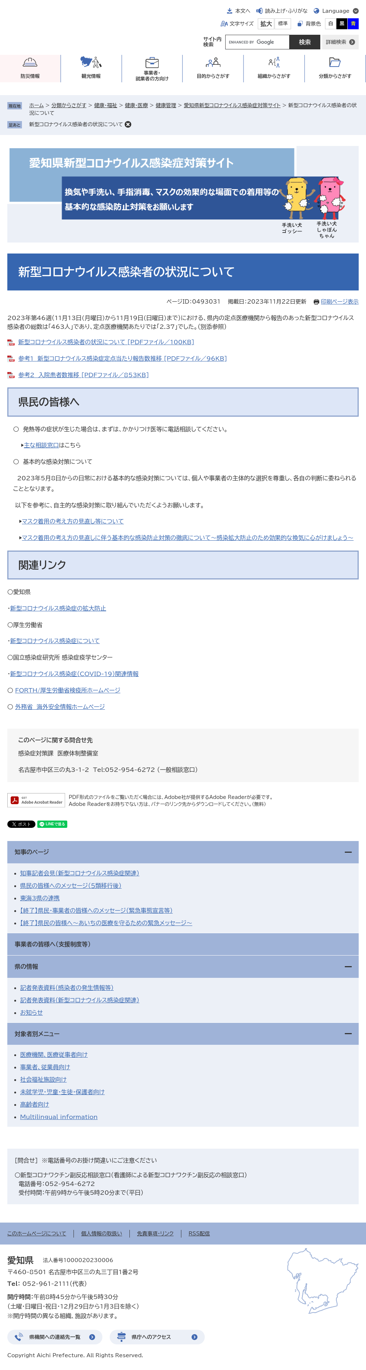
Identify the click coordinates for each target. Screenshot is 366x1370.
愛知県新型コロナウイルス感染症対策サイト (232, 105)
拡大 (266, 24)
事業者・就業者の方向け (152, 76)
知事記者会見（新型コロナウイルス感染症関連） (79, 873)
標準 (283, 23)
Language (336, 11)
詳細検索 (336, 42)
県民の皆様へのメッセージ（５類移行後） (71, 886)
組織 (274, 76)
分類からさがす (69, 105)
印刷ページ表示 (340, 301)
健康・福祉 (105, 105)
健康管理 (166, 105)
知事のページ (32, 852)
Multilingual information (59, 1117)
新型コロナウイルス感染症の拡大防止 (58, 608)
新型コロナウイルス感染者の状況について (76, 124)
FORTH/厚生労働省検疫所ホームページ (67, 690)
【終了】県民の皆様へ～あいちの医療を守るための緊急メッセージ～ (106, 923)
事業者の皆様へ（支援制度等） (53, 944)
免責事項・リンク (155, 1233)
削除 (128, 124)
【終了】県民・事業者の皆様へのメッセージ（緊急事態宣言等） (96, 910)
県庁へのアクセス (151, 1337)
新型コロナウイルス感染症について (55, 641)
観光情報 (91, 76)
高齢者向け (34, 1104)
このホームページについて (36, 1233)
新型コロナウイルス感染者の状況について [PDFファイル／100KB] (106, 342)
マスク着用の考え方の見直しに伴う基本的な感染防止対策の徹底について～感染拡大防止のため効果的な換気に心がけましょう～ (188, 538)
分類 (335, 76)
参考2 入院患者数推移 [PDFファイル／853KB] (83, 375)
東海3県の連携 (40, 898)
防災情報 (29, 76)
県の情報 (26, 966)
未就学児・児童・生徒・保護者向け (62, 1092)
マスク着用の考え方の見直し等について (73, 521)
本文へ (242, 11)
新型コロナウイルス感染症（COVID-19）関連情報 (74, 674)
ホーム (36, 105)
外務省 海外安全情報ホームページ (60, 707)
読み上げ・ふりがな (286, 11)
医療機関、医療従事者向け (54, 1055)
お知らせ (31, 1013)
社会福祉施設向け (43, 1079)
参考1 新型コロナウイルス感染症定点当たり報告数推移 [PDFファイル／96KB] (122, 358)
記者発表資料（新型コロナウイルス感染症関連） (79, 1000)
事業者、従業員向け (45, 1067)
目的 (213, 76)
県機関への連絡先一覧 (54, 1337)
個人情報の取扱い (101, 1233)
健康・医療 (136, 105)
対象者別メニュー (37, 1034)
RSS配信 (199, 1233)
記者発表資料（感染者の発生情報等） (67, 988)
